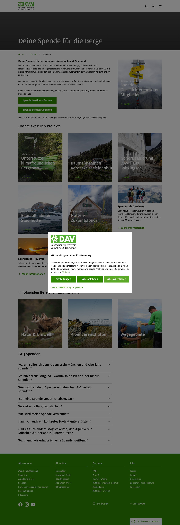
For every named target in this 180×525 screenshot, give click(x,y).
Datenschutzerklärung (61, 287)
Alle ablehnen (90, 279)
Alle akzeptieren (116, 279)
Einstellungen (63, 279)
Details (66, 272)
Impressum (78, 287)
